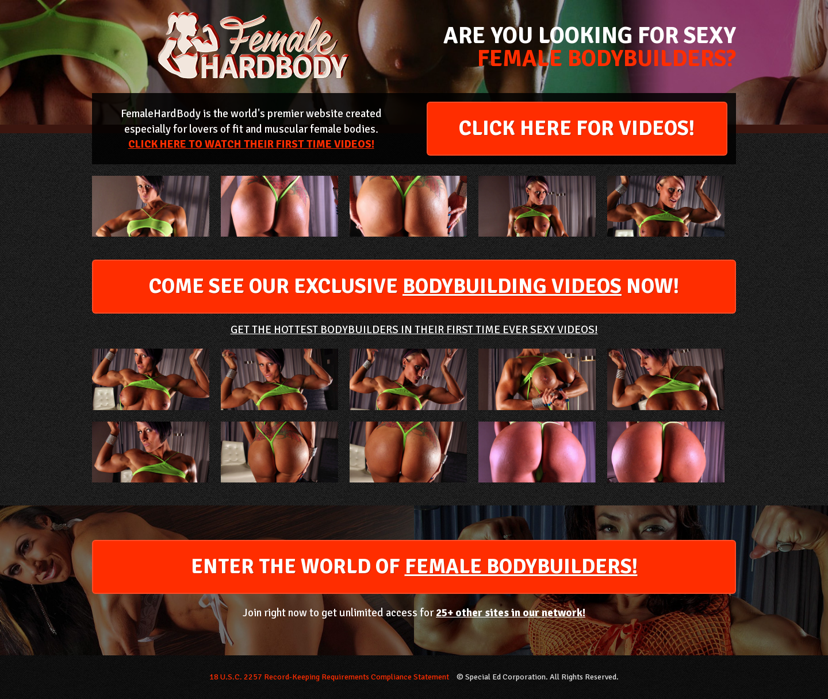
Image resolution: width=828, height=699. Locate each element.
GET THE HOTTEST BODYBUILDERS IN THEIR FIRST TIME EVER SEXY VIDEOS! (414, 330)
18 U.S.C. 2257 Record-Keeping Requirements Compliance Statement (329, 677)
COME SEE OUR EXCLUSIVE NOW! (414, 286)
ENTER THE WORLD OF (414, 567)
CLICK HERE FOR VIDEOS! (577, 128)
